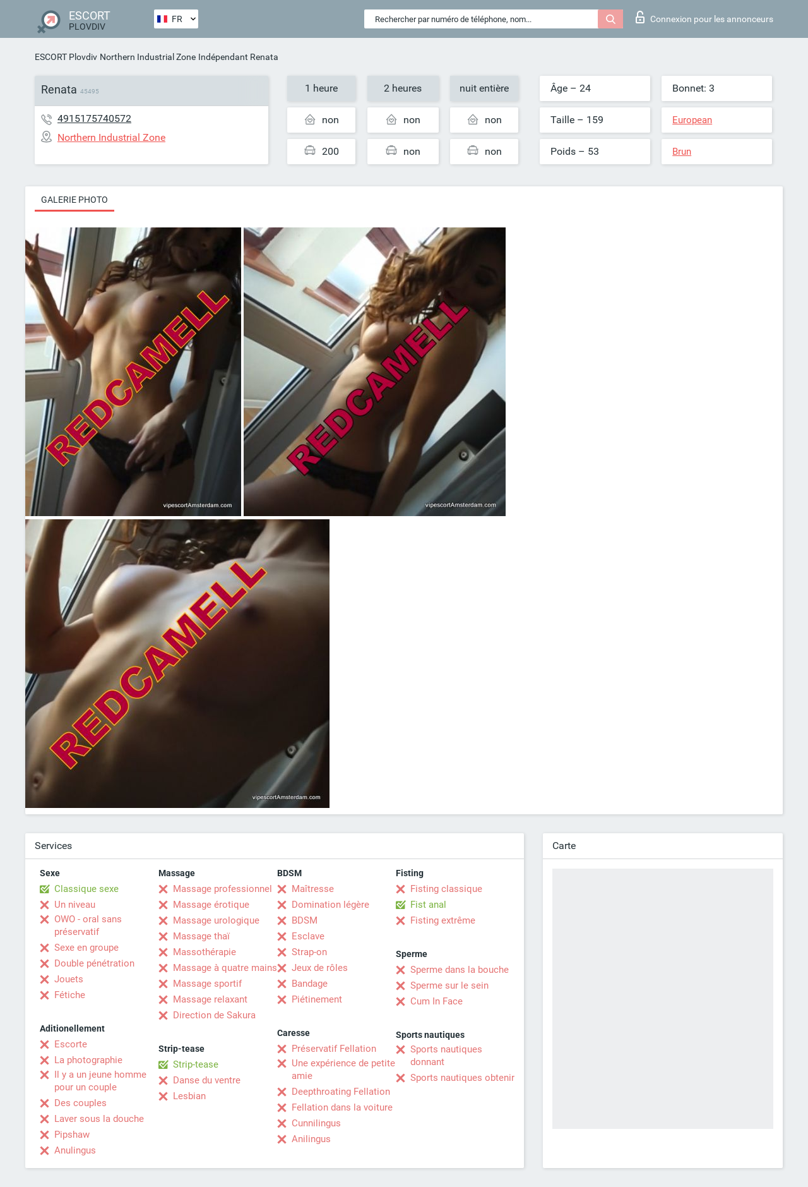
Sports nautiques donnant (446, 1056)
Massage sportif (207, 983)
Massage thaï (201, 936)
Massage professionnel (222, 889)
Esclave (308, 936)
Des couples (80, 1103)
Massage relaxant (210, 999)
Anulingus (75, 1150)
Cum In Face (436, 1001)
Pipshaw (72, 1134)
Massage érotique (211, 904)
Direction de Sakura (214, 1015)
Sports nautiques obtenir (462, 1077)
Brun (681, 151)
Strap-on (309, 952)
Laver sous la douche (99, 1118)
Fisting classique (446, 889)
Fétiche (69, 995)
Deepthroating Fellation (341, 1091)
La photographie (88, 1060)
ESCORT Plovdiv (66, 57)
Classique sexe (86, 889)
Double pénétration (94, 963)
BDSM (305, 920)
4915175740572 (94, 118)
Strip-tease (195, 1064)
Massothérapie (204, 952)
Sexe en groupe (86, 947)
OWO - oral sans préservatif (88, 925)
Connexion (704, 17)
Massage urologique (216, 920)
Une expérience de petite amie (343, 1069)
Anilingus (311, 1139)
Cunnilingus (316, 1123)
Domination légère (330, 904)
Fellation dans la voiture (342, 1107)
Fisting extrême (442, 920)
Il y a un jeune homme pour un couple (100, 1081)
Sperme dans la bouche (459, 969)
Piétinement (317, 999)
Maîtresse (313, 889)
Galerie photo (74, 200)
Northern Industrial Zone (148, 57)
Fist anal (428, 904)
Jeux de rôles (320, 967)
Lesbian (189, 1096)
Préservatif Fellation (334, 1048)
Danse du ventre (207, 1080)
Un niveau (74, 904)
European (692, 120)
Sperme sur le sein (449, 985)
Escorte (70, 1044)
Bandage (310, 983)
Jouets (68, 979)
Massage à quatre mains (225, 967)
